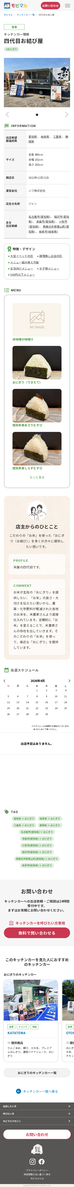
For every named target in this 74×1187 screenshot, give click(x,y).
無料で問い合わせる (37, 933)
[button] (7, 114)
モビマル (8, 14)
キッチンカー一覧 (26, 14)
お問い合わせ (50, 5)
